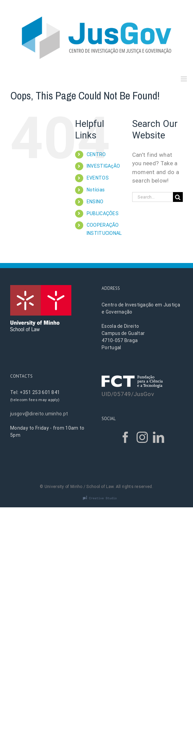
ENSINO (95, 201)
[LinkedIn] (158, 437)
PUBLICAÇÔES (103, 213)
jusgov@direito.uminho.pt (39, 413)
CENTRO (96, 154)
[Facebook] (125, 437)
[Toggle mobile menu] (184, 78)
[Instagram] (142, 437)
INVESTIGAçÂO (103, 166)
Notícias (96, 189)
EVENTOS (98, 178)
